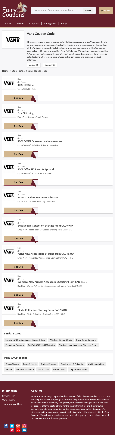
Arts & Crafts (43, 369)
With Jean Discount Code (61, 340)
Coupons (34, 23)
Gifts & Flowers (12, 364)
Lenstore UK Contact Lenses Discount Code (25, 340)
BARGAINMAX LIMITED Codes (41, 345)
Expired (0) (50, 65)
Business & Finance (25, 369)
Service (9, 369)
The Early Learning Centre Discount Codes (78, 345)
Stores (20, 23)
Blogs (64, 23)
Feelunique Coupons (15, 345)
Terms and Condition (12, 404)
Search (88, 10)
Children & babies (96, 364)
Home (8, 23)
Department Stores (78, 369)
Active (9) (33, 65)
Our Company (8, 399)
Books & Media (30, 364)
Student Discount (49, 364)
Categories (50, 23)
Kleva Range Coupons (86, 340)
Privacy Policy (8, 395)
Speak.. (106, 10)
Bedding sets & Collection (72, 364)
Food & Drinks (59, 369)
